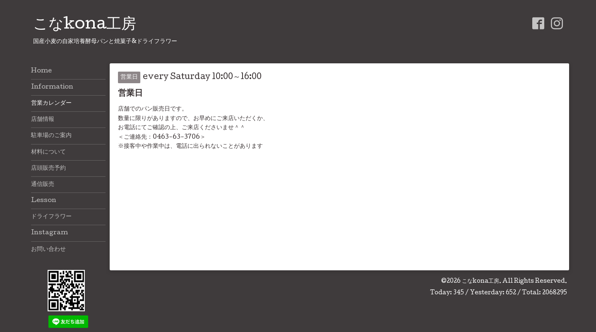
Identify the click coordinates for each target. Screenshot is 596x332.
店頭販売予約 (48, 168)
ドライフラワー (51, 217)
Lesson (43, 200)
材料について (48, 152)
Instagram (49, 233)
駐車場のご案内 (51, 135)
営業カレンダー (51, 103)
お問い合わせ (48, 249)
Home (41, 71)
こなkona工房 (84, 25)
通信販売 (42, 184)
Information (52, 87)
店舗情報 (42, 119)
